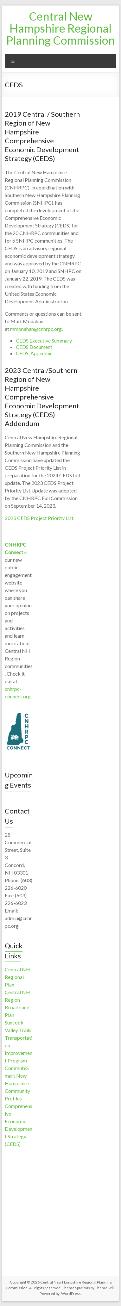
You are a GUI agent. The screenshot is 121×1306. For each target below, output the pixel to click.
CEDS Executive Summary (44, 340)
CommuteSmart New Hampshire (17, 1075)
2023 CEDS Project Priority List (39, 518)
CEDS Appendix (33, 353)
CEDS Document (34, 347)
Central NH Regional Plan (17, 976)
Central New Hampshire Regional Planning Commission (60, 28)
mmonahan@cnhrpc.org (36, 329)
